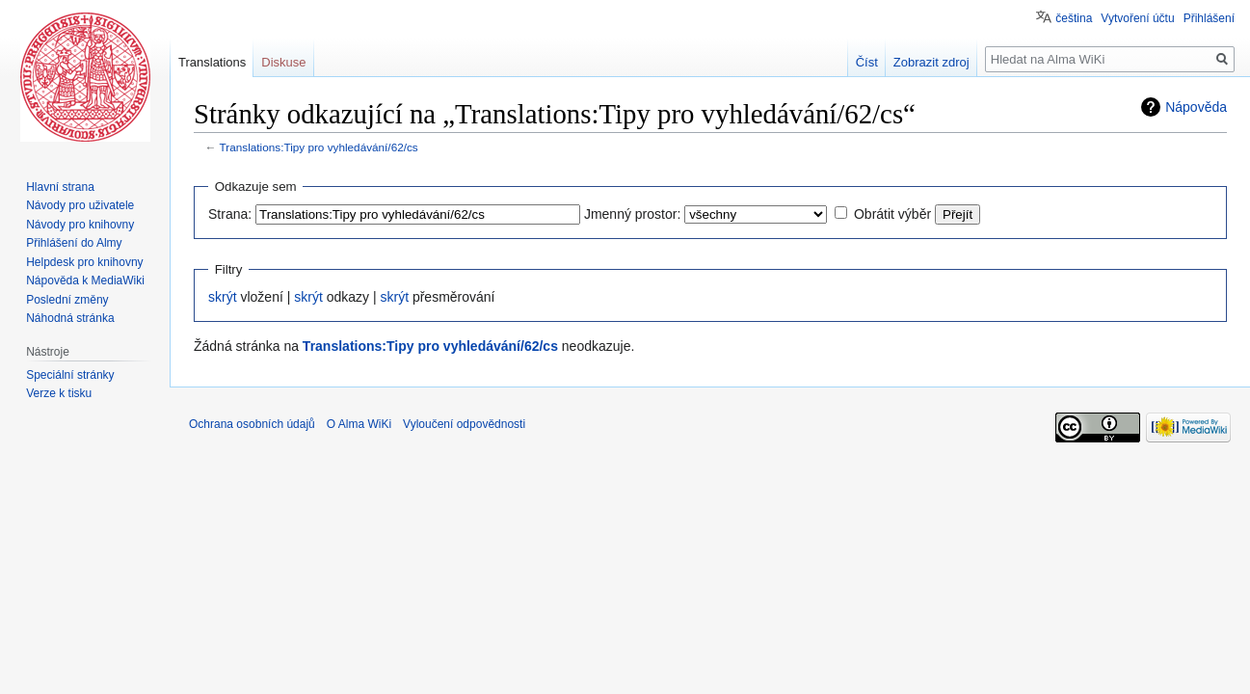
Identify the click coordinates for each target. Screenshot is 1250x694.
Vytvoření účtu (1137, 18)
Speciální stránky (70, 375)
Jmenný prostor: (632, 214)
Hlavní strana (60, 187)
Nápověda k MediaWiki (85, 280)
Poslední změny (67, 300)
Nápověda (1196, 107)
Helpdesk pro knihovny (84, 262)
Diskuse (283, 62)
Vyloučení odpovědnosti (464, 424)
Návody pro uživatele (80, 205)
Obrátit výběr (892, 214)
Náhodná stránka (70, 318)
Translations (212, 62)
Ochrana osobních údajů (252, 424)
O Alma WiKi (359, 424)
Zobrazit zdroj (931, 62)
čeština (1073, 18)
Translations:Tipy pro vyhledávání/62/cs (319, 147)
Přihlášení (1209, 18)
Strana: (230, 214)
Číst (867, 62)
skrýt (222, 297)
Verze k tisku (59, 393)
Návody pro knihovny (80, 224)
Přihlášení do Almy (73, 243)
